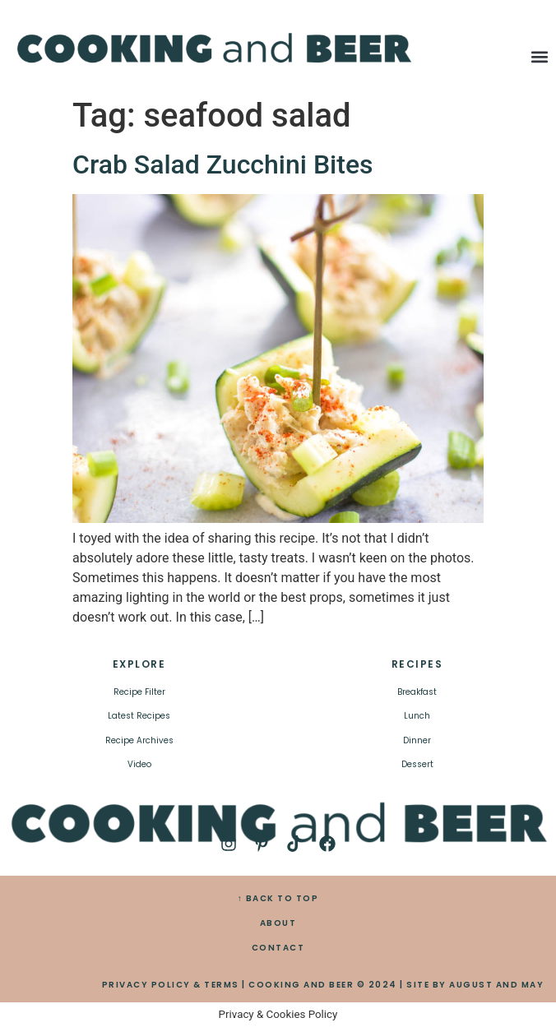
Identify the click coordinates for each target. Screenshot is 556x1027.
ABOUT (278, 923)
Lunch (417, 716)
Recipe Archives (139, 740)
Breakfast (417, 692)
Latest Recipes (139, 716)
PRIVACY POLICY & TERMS (170, 984)
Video (139, 764)
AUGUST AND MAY (496, 984)
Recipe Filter (139, 692)
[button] (539, 56)
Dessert (417, 764)
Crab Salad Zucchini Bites (222, 164)
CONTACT (278, 947)
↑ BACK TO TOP (278, 898)
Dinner (417, 740)
